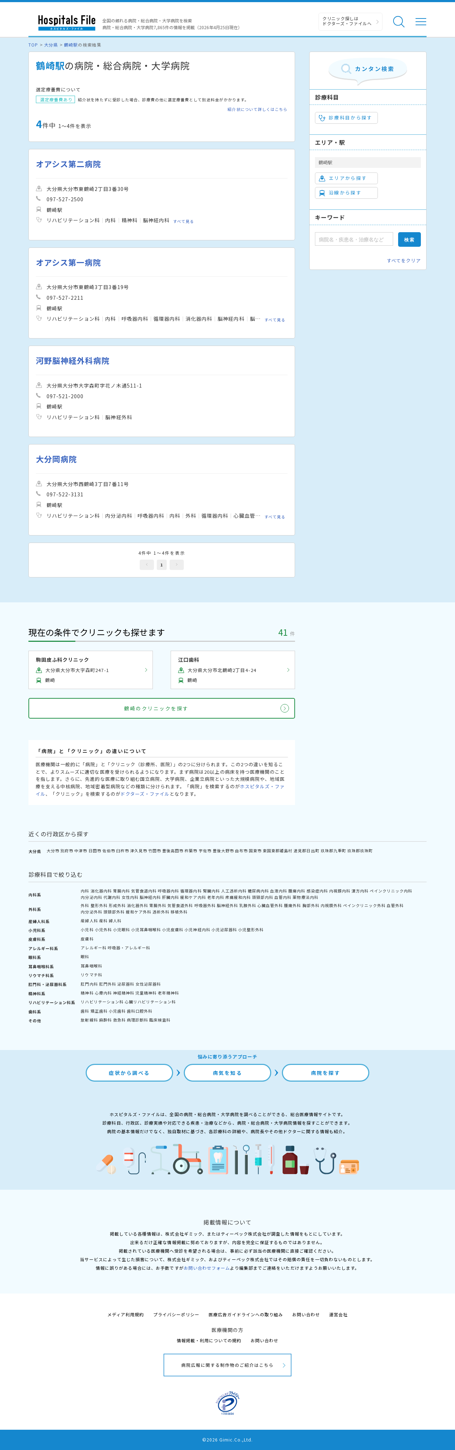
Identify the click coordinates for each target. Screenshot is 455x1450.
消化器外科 (137, 905)
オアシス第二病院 (68, 163)
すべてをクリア (404, 260)
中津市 (80, 850)
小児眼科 (121, 929)
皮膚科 (87, 939)
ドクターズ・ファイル (145, 793)
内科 (85, 891)
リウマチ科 (91, 974)
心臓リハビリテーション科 (150, 1001)
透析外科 (161, 912)
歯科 (85, 1011)
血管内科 (282, 897)
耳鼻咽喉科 (91, 966)
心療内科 (103, 993)
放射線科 (89, 1020)
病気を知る (227, 1072)
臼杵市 (122, 850)
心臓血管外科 (270, 905)
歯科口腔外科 (139, 1011)
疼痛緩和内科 (238, 897)
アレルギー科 (93, 947)
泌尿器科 (125, 984)
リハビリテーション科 (102, 1001)
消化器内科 (101, 891)
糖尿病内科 (258, 891)
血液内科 (278, 891)
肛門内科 (89, 984)
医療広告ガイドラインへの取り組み (246, 1314)
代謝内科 (112, 897)
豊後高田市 (172, 850)
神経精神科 (123, 993)
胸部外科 (311, 905)
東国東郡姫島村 (278, 850)
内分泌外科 (91, 912)
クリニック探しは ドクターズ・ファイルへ (347, 20)
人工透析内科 (234, 891)
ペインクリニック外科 (364, 905)
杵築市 (190, 850)
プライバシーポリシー (176, 1314)
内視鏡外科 (331, 905)
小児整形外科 (251, 929)
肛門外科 (107, 984)
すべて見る (183, 221)
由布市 (241, 850)
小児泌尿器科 (224, 929)
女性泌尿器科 (148, 984)
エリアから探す (343, 178)
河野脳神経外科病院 (72, 360)
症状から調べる (129, 1072)
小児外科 (103, 929)
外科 (85, 905)
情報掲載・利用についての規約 (209, 1340)
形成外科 (117, 905)
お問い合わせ (306, 1314)
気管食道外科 (180, 905)
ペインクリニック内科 (391, 891)
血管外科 (395, 905)
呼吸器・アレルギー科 (129, 947)
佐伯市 (108, 850)
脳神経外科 (227, 905)
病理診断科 (137, 1020)
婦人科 (115, 920)
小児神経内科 (197, 929)
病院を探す (326, 1072)
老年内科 (215, 897)
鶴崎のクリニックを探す (156, 708)
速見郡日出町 (306, 850)
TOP (33, 45)
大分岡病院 (56, 458)
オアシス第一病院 (68, 262)
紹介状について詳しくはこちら (258, 109)
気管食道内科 (144, 891)
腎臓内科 (211, 891)
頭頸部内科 (262, 897)
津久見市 (138, 850)
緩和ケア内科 (193, 897)
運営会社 (338, 1314)
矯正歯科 (99, 1011)
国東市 (255, 850)
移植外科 (179, 912)
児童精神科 (146, 993)
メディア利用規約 (125, 1314)
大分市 (53, 850)
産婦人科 (89, 920)
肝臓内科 (170, 897)
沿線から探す (340, 192)
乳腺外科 (247, 905)
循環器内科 (191, 891)
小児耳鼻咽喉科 (146, 929)
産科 (103, 920)
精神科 (87, 993)
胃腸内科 (121, 891)
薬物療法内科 (305, 897)
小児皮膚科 (172, 929)
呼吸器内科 (168, 891)
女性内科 (130, 897)
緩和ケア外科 (138, 912)
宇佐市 (205, 850)
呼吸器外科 (205, 905)
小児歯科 (117, 1011)
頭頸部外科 (114, 912)
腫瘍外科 (292, 905)
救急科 (119, 1020)
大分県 (51, 45)
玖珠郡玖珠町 (360, 850)
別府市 (66, 850)
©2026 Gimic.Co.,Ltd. (227, 1439)
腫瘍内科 (296, 891)
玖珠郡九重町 (333, 850)
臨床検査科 (160, 1020)
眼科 (85, 956)
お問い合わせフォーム (207, 1268)
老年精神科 (168, 993)
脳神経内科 (150, 897)
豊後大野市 (223, 850)
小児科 (87, 929)
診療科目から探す (346, 117)
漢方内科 (360, 891)
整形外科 (99, 905)
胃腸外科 (157, 905)
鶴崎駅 (71, 45)
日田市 (95, 850)
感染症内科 (317, 891)
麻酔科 (105, 1020)
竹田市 (154, 850)
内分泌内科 (91, 897)
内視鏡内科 (339, 891)
